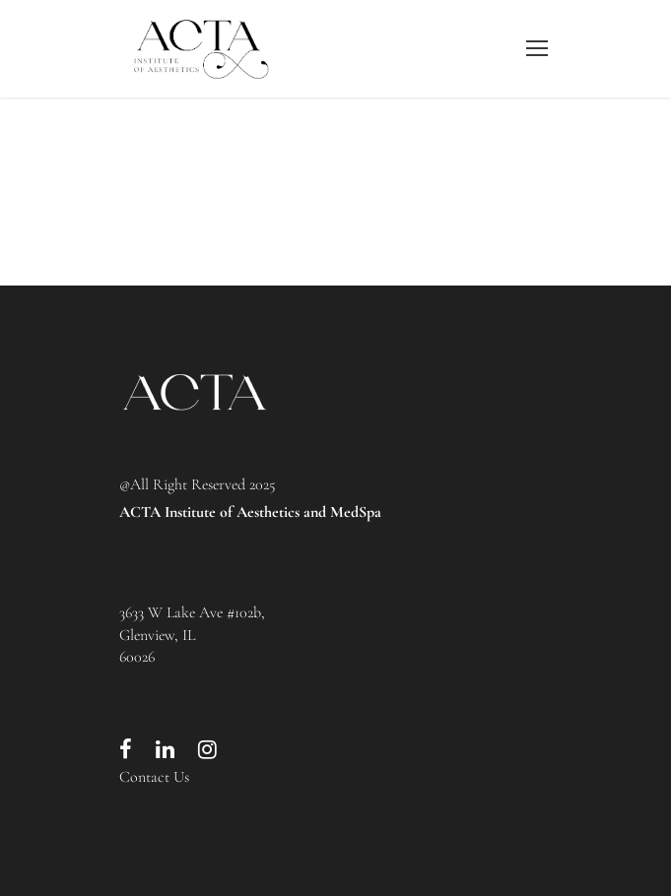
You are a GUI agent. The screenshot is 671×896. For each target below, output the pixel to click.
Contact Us (154, 777)
